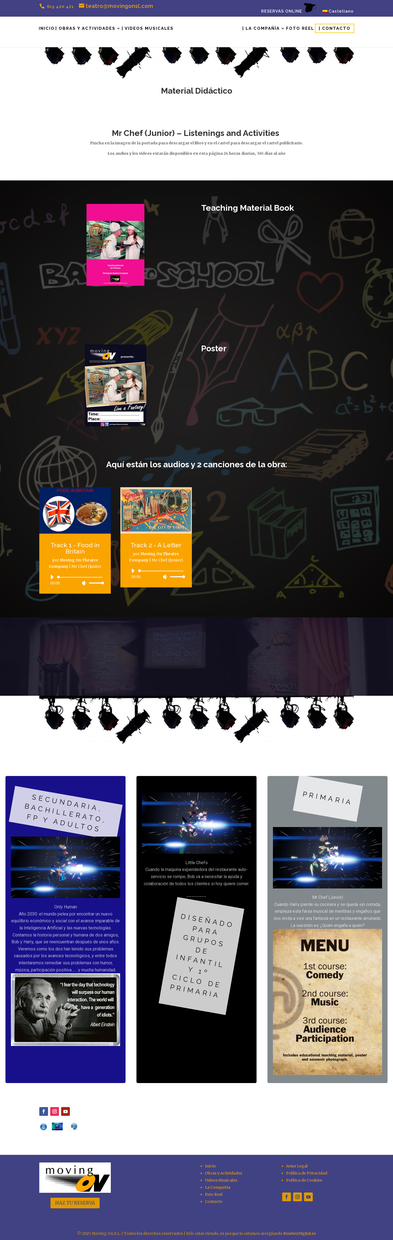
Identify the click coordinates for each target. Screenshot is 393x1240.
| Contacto (334, 28)
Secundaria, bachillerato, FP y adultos (66, 813)
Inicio (47, 28)
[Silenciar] (84, 583)
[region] (196, 930)
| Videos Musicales (148, 28)
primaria (327, 798)
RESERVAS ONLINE (289, 8)
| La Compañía (261, 28)
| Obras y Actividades (85, 28)
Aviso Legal (297, 1166)
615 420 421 (60, 6)
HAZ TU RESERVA (75, 1203)
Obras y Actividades (223, 1173)
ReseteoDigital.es (299, 1233)
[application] (75, 580)
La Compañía (217, 1187)
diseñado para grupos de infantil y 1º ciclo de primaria (202, 955)
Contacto (213, 1201)
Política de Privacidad (306, 1173)
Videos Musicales (221, 1180)
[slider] (81, 577)
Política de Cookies (304, 1180)
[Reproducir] (51, 577)
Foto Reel (300, 28)
